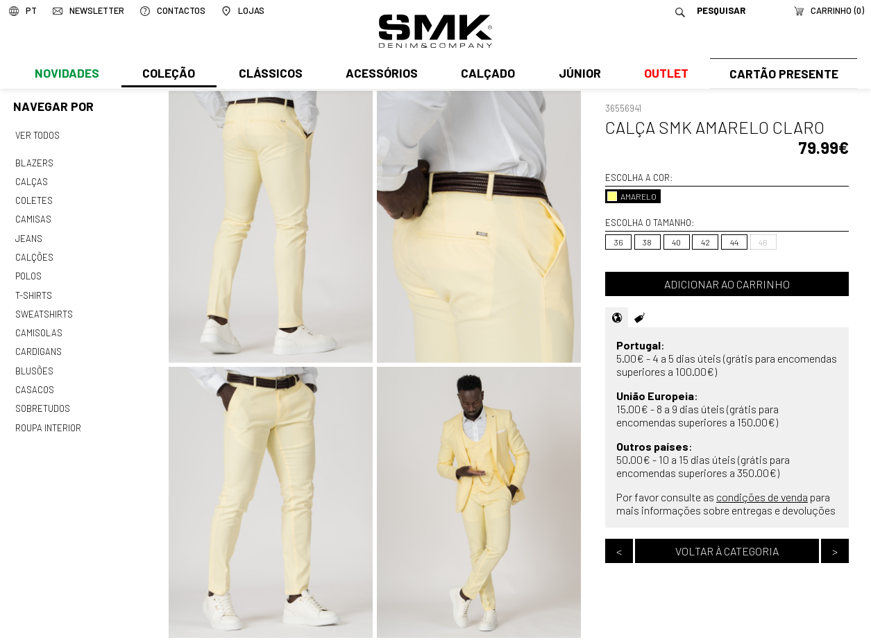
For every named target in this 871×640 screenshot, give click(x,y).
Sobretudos (42, 398)
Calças (30, 179)
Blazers (34, 161)
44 (734, 242)
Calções (34, 252)
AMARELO (632, 196)
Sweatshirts (43, 307)
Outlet (663, 74)
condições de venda (762, 496)
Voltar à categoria (727, 550)
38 (647, 242)
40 (676, 242)
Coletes (34, 197)
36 (618, 242)
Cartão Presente (781, 74)
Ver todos (37, 135)
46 (763, 242)
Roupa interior (48, 416)
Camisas (32, 216)
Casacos (34, 380)
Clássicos (269, 74)
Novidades (67, 74)
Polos (28, 270)
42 (705, 242)
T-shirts (33, 289)
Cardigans (37, 343)
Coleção (168, 74)
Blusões (34, 361)
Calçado (486, 74)
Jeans (28, 234)
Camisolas (38, 325)
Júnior (576, 74)
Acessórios (380, 74)
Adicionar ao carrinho (727, 284)
